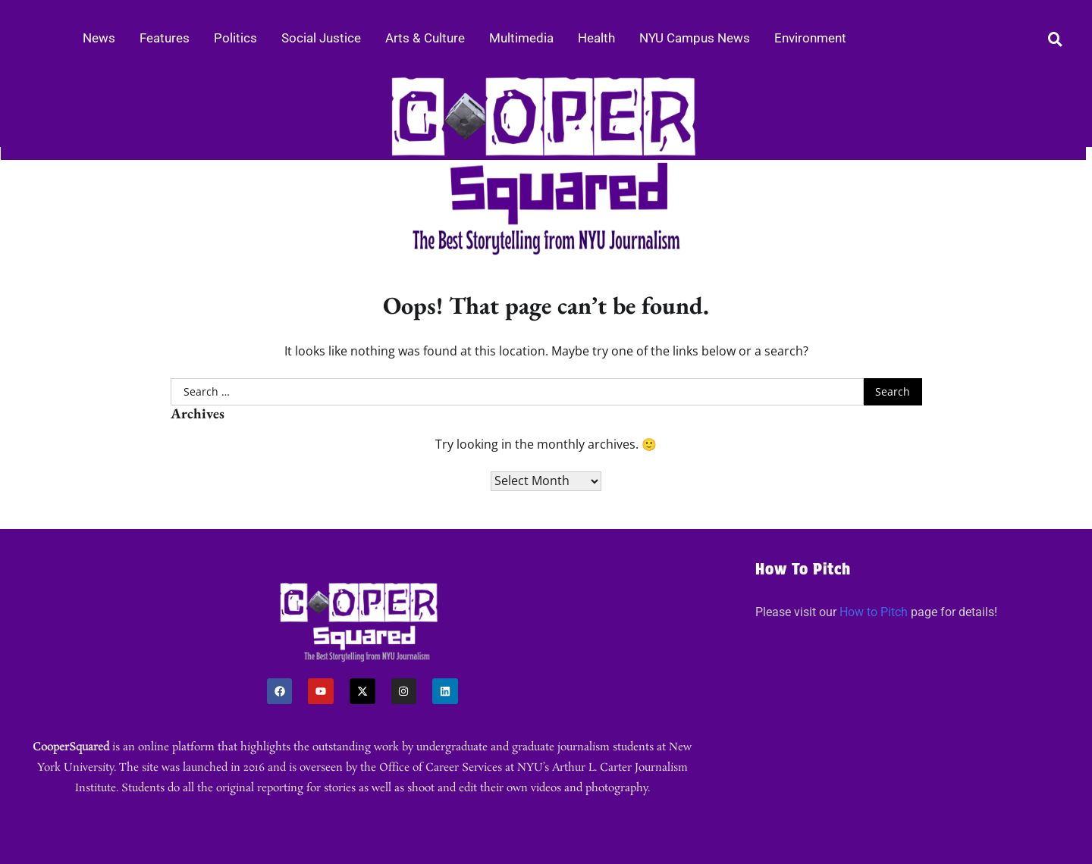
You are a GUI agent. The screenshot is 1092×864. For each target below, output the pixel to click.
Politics (235, 37)
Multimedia (521, 37)
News (99, 37)
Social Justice (321, 37)
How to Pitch (873, 612)
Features (165, 37)
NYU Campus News (694, 37)
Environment (810, 37)
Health (596, 37)
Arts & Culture (425, 37)
